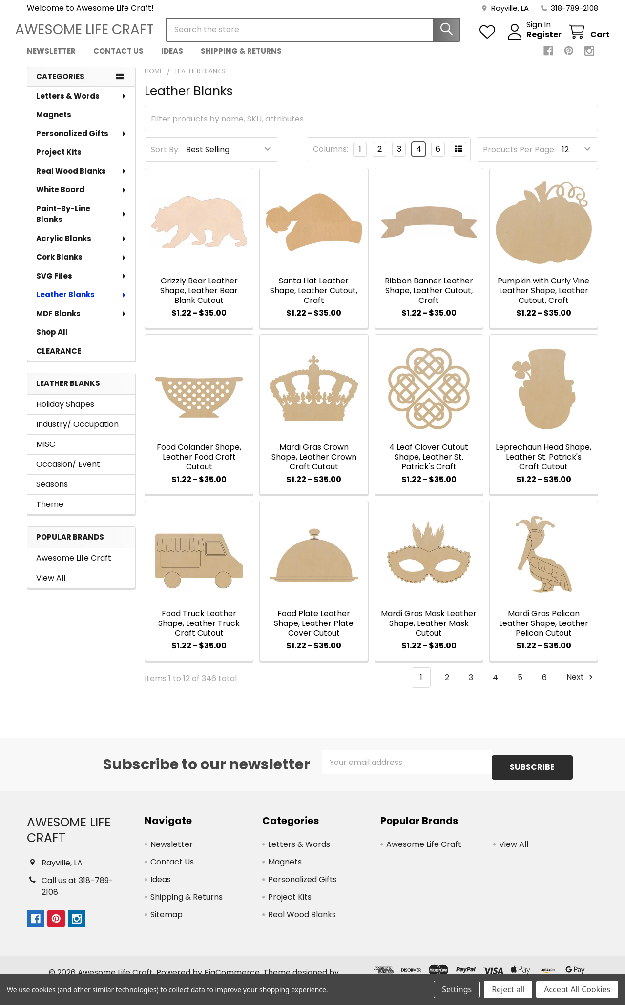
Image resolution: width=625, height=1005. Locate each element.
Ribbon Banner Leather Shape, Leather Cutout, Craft (429, 299)
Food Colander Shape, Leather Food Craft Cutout (199, 465)
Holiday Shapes (65, 413)
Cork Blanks (81, 266)
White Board (81, 198)
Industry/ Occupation (77, 433)
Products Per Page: (519, 158)
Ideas (172, 60)
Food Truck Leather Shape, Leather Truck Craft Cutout (199, 632)
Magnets (53, 123)
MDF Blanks (81, 322)
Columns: (330, 157)
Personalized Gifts (81, 142)
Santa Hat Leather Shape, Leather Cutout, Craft (313, 299)
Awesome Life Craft (73, 566)
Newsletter (51, 60)
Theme (49, 513)
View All (50, 586)
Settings (457, 989)
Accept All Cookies (577, 989)
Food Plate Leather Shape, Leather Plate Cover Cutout (314, 632)
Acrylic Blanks (81, 247)
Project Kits (59, 161)
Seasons (52, 493)
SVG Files (81, 285)
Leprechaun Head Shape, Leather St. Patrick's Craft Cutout (543, 465)
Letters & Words (81, 105)
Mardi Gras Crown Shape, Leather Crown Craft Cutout (313, 465)
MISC (45, 453)
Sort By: (165, 158)
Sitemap (166, 918)
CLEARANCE (58, 360)
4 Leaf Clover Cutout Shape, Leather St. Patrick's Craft (428, 465)
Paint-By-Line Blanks (81, 223)
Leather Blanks (81, 303)
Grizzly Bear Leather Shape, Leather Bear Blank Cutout (199, 299)
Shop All (52, 341)
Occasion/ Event (68, 473)
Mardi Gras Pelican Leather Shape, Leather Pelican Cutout (543, 632)
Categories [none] (60, 85)
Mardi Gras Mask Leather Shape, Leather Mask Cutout (429, 632)
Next (581, 686)
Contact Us (118, 60)
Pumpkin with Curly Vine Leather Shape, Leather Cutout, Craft (543, 299)
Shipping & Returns (241, 60)
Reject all (508, 989)
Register (532, 40)
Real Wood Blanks (81, 180)
